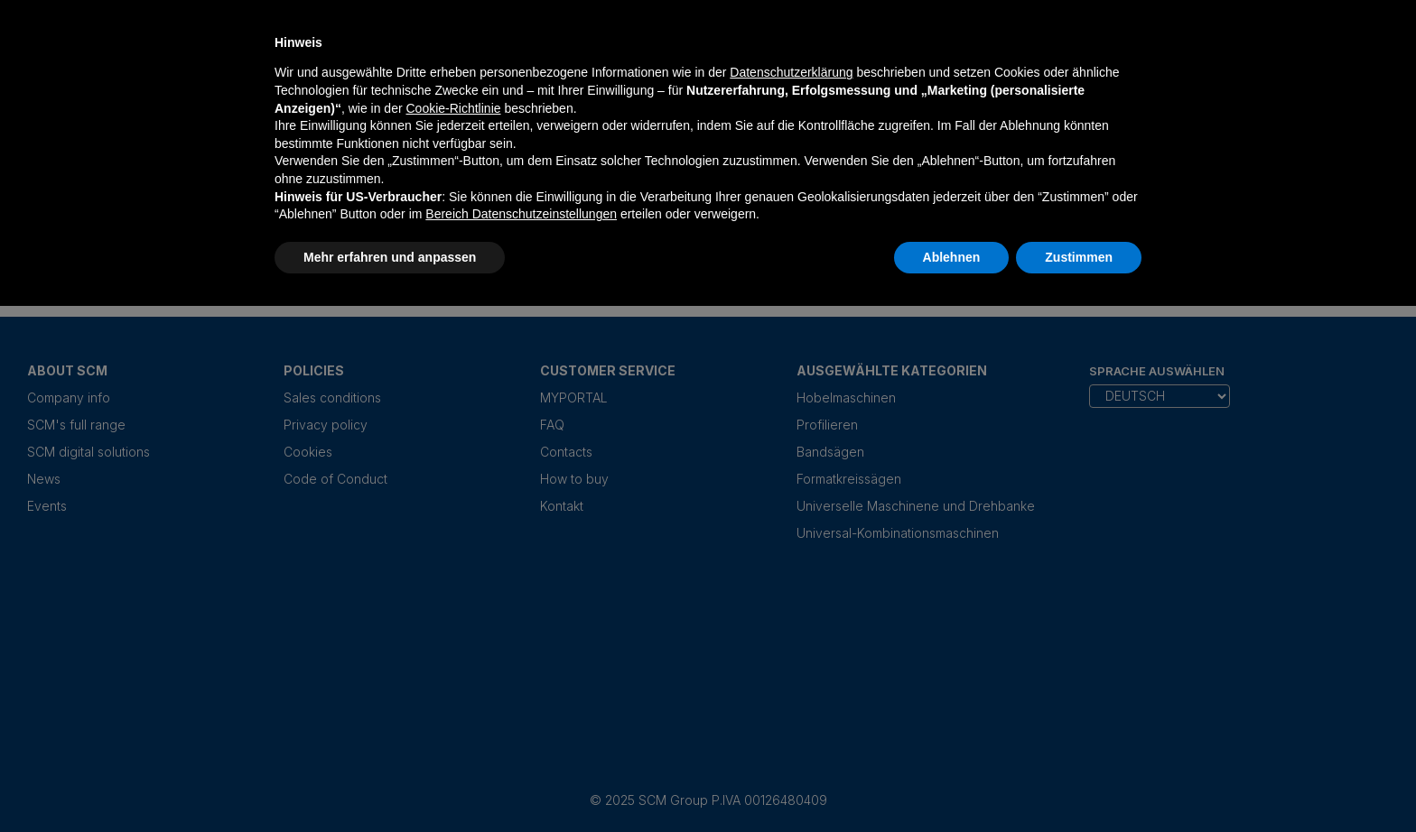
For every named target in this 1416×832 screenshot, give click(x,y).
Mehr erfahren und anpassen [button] (389, 257)
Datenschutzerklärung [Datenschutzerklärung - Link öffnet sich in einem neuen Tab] (791, 72)
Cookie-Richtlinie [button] (452, 108)
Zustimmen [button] (1079, 257)
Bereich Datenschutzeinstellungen (521, 214)
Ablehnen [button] (952, 257)
